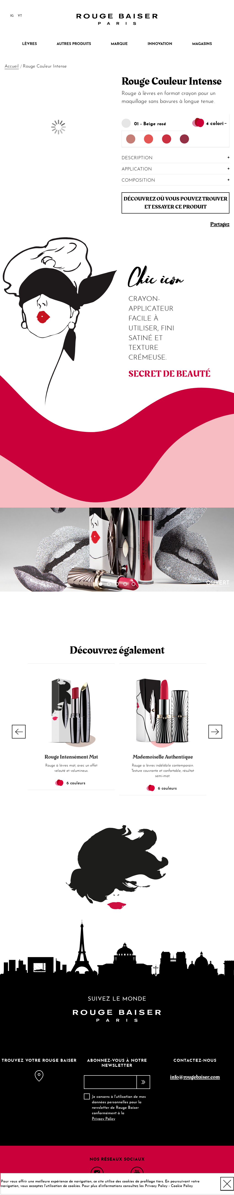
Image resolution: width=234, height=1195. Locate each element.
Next (215, 731)
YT (20, 16)
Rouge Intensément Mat (71, 757)
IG (12, 16)
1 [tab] (100, 584)
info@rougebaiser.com (195, 1077)
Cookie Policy (182, 1186)
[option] (131, 139)
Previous (19, 731)
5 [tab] (133, 584)
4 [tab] (125, 584)
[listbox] (175, 139)
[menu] (117, 44)
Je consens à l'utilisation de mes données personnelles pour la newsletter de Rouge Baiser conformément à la (119, 1108)
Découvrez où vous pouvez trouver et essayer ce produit (176, 203)
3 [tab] (117, 584)
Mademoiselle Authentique (163, 757)
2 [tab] (109, 584)
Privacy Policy (103, 1119)
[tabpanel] (117, 550)
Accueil (12, 66)
